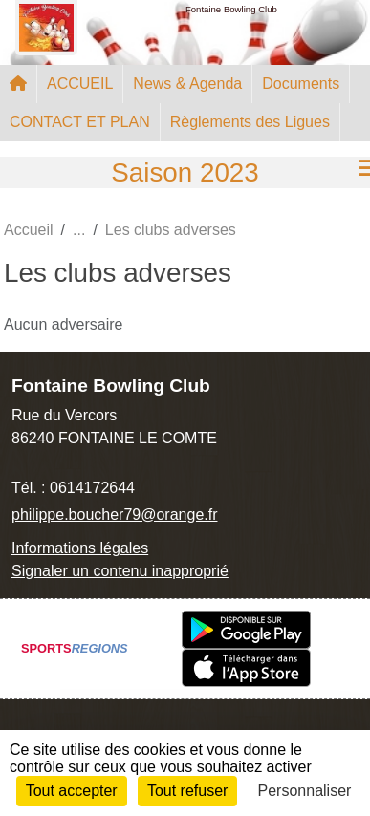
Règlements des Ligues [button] (250, 122)
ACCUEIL (80, 83)
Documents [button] (300, 83)
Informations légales (79, 548)
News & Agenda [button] (187, 83)
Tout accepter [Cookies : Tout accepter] (72, 791)
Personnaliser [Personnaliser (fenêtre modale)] (305, 791)
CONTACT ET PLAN (80, 122)
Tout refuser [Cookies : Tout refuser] (187, 791)
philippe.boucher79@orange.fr (114, 514)
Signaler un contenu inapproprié (120, 571)
